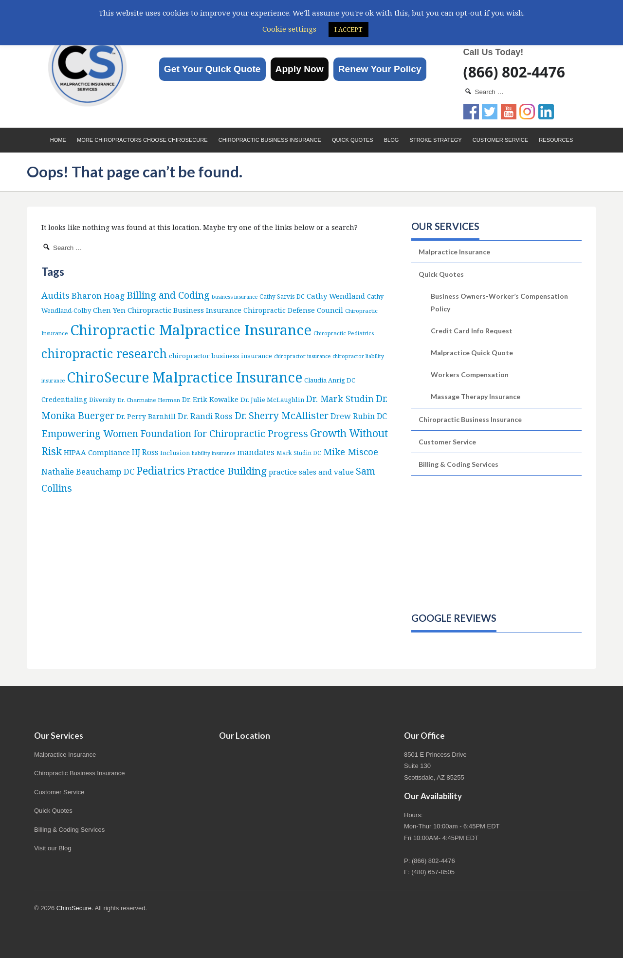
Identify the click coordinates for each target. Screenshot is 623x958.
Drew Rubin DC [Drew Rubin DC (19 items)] (358, 416)
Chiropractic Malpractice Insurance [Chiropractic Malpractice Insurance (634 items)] (191, 330)
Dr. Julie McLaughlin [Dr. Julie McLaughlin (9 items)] (272, 399)
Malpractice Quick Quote (472, 352)
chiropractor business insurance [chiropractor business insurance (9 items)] (220, 355)
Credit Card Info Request (472, 330)
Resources (556, 140)
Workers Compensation (470, 374)
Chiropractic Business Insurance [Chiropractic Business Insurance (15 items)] (184, 310)
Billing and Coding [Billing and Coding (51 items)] (168, 295)
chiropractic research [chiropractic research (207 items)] (104, 353)
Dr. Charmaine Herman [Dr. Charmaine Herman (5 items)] (148, 399)
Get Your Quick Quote (212, 69)
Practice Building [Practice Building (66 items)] (227, 471)
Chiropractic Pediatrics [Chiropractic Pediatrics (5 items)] (343, 333)
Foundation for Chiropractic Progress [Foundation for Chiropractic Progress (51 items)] (224, 433)
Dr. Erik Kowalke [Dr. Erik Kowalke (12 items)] (210, 399)
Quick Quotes (352, 140)
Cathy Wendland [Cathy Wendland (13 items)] (336, 296)
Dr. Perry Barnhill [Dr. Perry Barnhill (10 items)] (146, 416)
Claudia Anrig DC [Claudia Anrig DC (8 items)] (329, 380)
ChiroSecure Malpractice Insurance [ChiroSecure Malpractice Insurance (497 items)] (184, 377)
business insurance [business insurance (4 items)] (234, 296)
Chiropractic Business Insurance (270, 140)
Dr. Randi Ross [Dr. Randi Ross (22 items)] (205, 416)
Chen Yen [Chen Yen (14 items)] (109, 310)
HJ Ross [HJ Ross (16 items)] (145, 452)
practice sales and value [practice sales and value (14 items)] (311, 472)
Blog (391, 140)
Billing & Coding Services (458, 464)
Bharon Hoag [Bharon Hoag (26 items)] (98, 295)
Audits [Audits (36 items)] (55, 295)
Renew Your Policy (379, 69)
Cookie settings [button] (289, 29)
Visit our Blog (52, 848)
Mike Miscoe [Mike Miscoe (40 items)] (350, 451)
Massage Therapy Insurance (475, 396)
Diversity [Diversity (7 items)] (102, 400)
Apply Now (299, 69)
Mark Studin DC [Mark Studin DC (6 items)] (298, 453)
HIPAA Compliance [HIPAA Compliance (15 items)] (97, 452)
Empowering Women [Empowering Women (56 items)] (89, 433)
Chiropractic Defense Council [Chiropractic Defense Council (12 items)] (293, 310)
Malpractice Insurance (454, 252)
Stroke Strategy (436, 140)
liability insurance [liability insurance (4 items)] (213, 453)
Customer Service (500, 140)
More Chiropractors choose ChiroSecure (142, 140)
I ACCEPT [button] (348, 29)
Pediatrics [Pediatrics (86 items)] (160, 470)
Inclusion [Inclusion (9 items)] (175, 452)
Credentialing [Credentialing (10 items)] (64, 399)
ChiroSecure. (74, 908)
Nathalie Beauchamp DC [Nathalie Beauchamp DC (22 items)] (87, 471)
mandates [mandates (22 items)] (256, 452)
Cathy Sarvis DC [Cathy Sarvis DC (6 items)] (282, 296)
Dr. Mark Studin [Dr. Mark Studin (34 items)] (340, 398)
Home (58, 140)
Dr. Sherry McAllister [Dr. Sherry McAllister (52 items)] (282, 415)
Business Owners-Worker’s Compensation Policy (499, 302)
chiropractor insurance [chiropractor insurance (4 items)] (302, 356)
